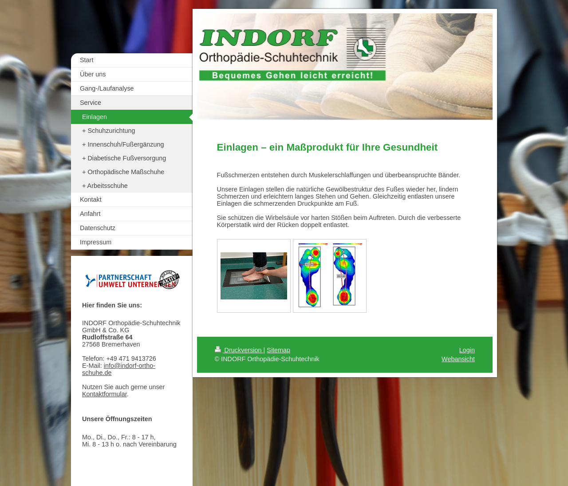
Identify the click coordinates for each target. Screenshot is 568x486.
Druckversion (239, 350)
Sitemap (278, 350)
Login (467, 350)
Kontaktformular (104, 394)
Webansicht (458, 359)
